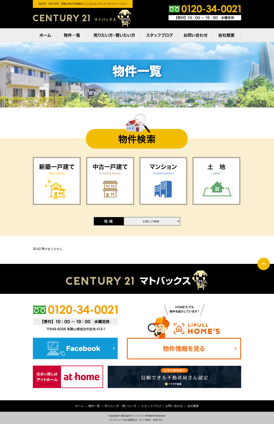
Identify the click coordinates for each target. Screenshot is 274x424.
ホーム (79, 406)
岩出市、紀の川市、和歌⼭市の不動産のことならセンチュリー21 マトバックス (83, 18)
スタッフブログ (151, 406)
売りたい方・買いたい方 (121, 406)
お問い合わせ (174, 406)
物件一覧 (94, 406)
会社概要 (193, 406)
